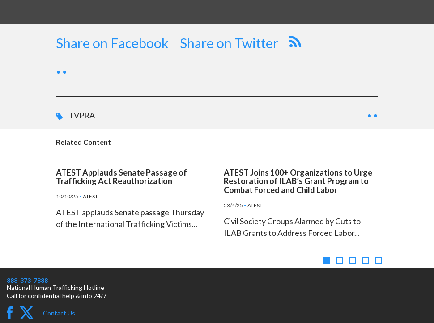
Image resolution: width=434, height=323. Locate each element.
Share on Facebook (112, 43)
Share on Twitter (229, 43)
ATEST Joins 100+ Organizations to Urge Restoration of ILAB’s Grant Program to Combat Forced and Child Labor (298, 181)
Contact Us (59, 313)
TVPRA (81, 115)
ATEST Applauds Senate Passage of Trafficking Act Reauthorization (121, 177)
